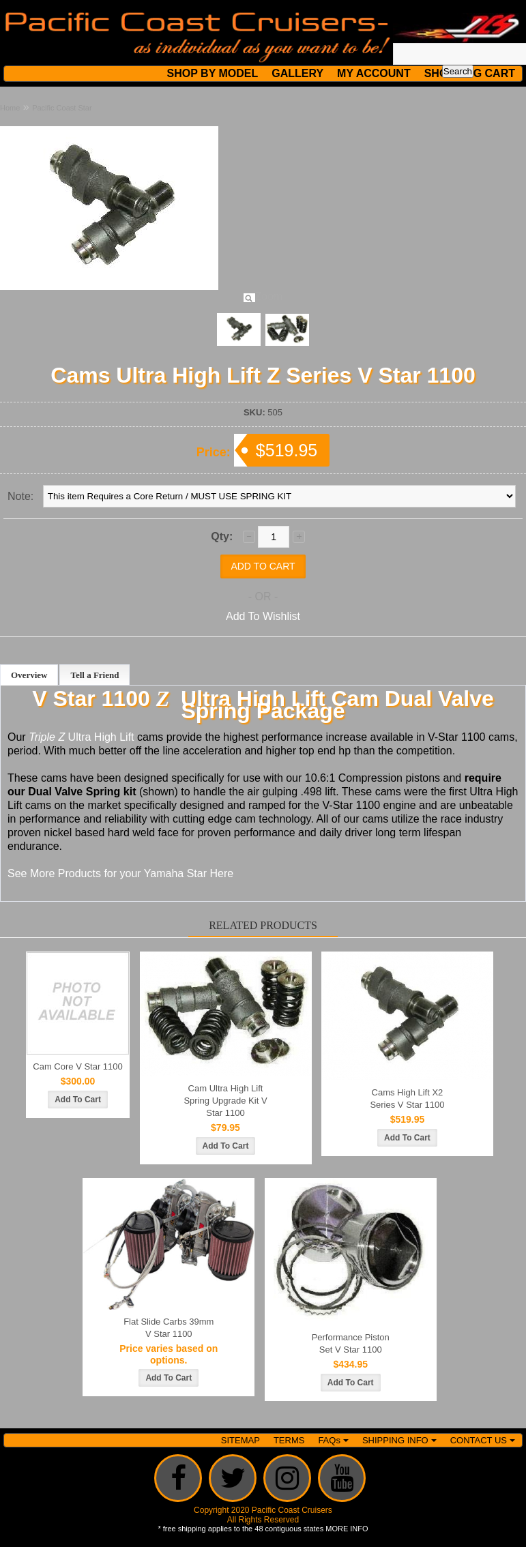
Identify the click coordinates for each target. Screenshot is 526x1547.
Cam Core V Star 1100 (78, 1066)
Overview (29, 675)
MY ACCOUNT (374, 73)
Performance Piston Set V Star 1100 (351, 1343)
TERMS (289, 1440)
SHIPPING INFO (399, 1440)
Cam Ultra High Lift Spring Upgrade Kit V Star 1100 (225, 1100)
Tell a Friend (94, 675)
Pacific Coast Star (61, 108)
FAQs (333, 1440)
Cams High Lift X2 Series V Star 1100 (407, 1098)
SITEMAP (240, 1440)
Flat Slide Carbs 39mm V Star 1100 (168, 1327)
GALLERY (297, 73)
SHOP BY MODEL (213, 73)
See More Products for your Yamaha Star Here (120, 873)
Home (10, 108)
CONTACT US (482, 1440)
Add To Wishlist (263, 616)
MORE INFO (346, 1528)
